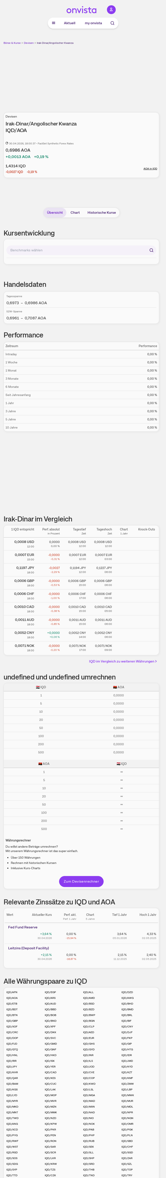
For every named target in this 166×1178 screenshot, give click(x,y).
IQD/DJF (126, 1032)
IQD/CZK (50, 1175)
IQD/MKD (12, 1106)
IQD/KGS (12, 1089)
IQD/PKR (50, 1129)
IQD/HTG (127, 1049)
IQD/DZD (127, 992)
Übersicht (55, 212)
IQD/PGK (127, 1129)
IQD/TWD (12, 1118)
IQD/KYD (127, 1066)
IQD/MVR (50, 1101)
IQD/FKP (126, 1038)
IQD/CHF (127, 1147)
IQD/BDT (12, 1009)
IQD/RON (50, 1141)
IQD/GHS (89, 1043)
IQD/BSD (88, 1003)
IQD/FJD (11, 1043)
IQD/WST (12, 1147)
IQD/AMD (89, 998)
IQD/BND (50, 1021)
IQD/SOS (11, 1158)
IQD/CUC (50, 1084)
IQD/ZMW (127, 1084)
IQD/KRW (51, 1164)
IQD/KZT (126, 1072)
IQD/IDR (126, 1055)
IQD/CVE (88, 1072)
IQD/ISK (50, 1061)
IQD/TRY (126, 1175)
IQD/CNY (127, 1026)
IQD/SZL (126, 1164)
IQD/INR (88, 1055)
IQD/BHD (127, 1003)
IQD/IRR (11, 1061)
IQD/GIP (126, 1043)
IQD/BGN (89, 1021)
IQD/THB (88, 1169)
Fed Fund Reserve (22, 927)
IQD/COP (89, 1078)
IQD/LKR (50, 1158)
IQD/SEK (88, 1147)
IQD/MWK (127, 1095)
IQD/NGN (127, 1118)
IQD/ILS (88, 1061)
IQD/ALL (88, 992)
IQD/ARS (50, 998)
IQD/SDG (12, 1164)
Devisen (29, 43)
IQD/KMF (127, 1078)
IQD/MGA (89, 1095)
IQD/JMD (127, 1061)
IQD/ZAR (126, 1158)
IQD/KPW (51, 1124)
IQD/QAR (12, 1078)
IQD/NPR (127, 1112)
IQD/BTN (12, 1015)
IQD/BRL (126, 1015)
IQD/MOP (51, 1095)
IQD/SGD (127, 1152)
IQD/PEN (50, 1135)
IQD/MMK (51, 1112)
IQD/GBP (12, 1021)
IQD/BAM (12, 1084)
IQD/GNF (50, 1049)
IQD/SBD (127, 1141)
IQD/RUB (88, 1141)
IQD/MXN (89, 1106)
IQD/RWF (12, 1141)
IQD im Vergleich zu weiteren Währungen (123, 661)
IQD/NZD (50, 1118)
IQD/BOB (50, 1015)
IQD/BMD (127, 1009)
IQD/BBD (50, 1009)
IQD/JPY (11, 1066)
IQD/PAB (88, 1129)
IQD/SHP (88, 1158)
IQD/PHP (89, 1135)
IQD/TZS (50, 1169)
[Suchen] (151, 250)
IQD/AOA (12, 998)
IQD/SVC (50, 1038)
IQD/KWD (89, 1084)
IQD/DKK (50, 1032)
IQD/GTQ (12, 1049)
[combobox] (81, 250)
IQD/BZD (88, 1009)
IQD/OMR (127, 1124)
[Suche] (112, 23)
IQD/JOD (88, 1066)
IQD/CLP (88, 1026)
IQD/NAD (89, 1112)
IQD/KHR (12, 1072)
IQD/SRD (88, 1164)
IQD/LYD (11, 1095)
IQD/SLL (88, 1152)
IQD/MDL (127, 1106)
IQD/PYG (12, 1135)
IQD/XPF (50, 1026)
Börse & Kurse (12, 43)
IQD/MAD (89, 1101)
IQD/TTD (11, 1175)
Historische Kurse (102, 212)
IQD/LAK (50, 1089)
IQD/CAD (50, 1072)
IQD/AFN (11, 992)
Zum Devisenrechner (81, 881)
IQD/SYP (11, 1169)
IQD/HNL (12, 1055)
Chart (75, 212)
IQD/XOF (11, 1026)
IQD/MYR (12, 1101)
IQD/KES (50, 1078)
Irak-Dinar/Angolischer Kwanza (55, 43)
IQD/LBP (126, 1089)
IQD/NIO (88, 1118)
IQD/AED (88, 1032)
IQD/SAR (50, 1147)
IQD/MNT (12, 1112)
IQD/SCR (50, 1152)
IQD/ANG (12, 1124)
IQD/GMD (51, 1043)
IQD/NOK (89, 1124)
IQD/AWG (127, 998)
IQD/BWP (89, 1015)
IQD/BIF (126, 1021)
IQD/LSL (88, 1089)
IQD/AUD (50, 1003)
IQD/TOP (127, 1169)
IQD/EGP (50, 992)
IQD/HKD (50, 1055)
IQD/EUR (88, 1038)
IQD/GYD (89, 1049)
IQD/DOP (12, 1038)
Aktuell (69, 23)
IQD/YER (50, 1066)
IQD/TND (89, 1175)
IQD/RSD (12, 1152)
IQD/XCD (12, 1129)
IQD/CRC (12, 1032)
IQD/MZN (50, 1106)
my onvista (93, 23)
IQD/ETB (11, 1003)
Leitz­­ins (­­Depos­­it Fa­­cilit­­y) (28, 948)
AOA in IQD (150, 168)
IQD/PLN (127, 1135)
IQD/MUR (127, 1101)
